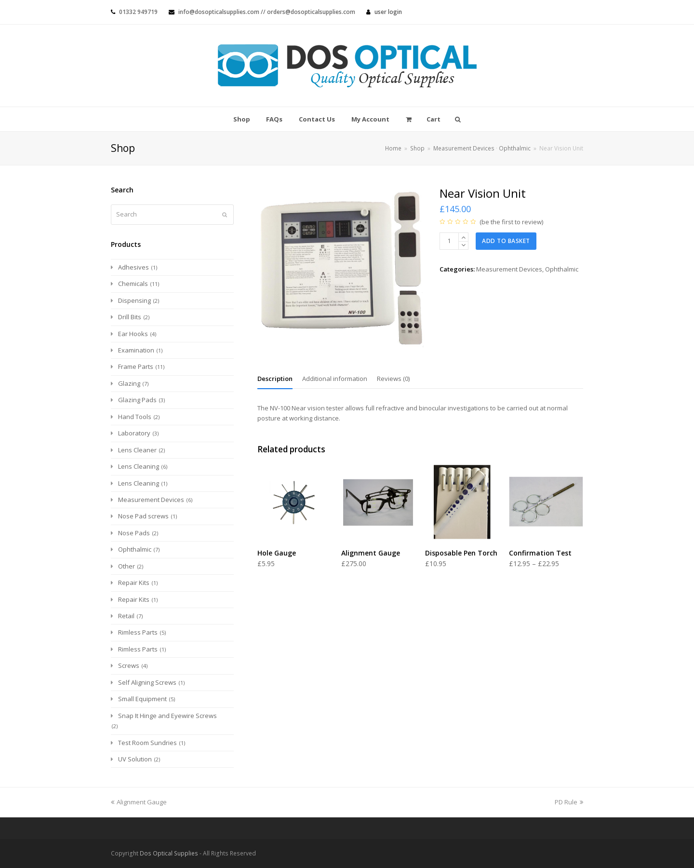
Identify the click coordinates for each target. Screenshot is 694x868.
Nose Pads (134, 533)
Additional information (334, 378)
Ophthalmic (561, 269)
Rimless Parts (138, 632)
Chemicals (133, 283)
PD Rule (569, 802)
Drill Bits (129, 316)
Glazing (129, 383)
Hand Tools (134, 416)
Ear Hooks (133, 333)
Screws (128, 665)
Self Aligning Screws (147, 682)
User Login (388, 12)
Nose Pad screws (143, 516)
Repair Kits (133, 582)
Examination (136, 350)
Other (126, 566)
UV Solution (135, 759)
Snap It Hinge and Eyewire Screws (167, 715)
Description (275, 378)
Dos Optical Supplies (169, 853)
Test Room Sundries (147, 742)
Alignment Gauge (139, 802)
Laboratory (134, 433)
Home (393, 148)
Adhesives (133, 267)
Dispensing (134, 300)
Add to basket (506, 241)
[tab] (275, 378)
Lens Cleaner (137, 450)
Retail (126, 615)
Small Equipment (142, 698)
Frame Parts (135, 366)
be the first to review (511, 221)
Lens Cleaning (138, 466)
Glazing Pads (137, 399)
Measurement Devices (509, 269)
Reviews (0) (393, 378)
